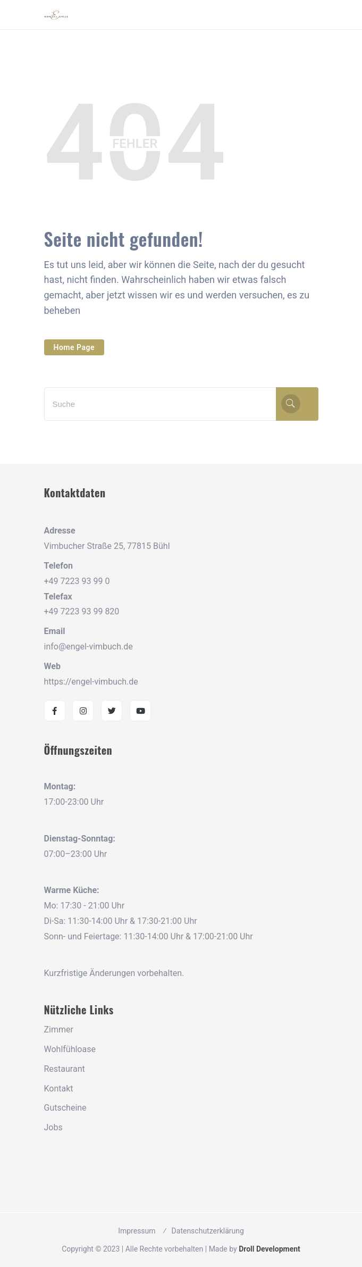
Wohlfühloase (70, 1049)
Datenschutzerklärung (208, 1231)
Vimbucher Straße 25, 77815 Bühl (107, 546)
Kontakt (58, 1088)
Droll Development (269, 1249)
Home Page (74, 347)
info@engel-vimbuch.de (88, 646)
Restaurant (64, 1069)
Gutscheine (65, 1108)
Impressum (136, 1231)
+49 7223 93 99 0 (77, 581)
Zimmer (58, 1029)
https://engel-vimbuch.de (91, 682)
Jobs (53, 1127)
